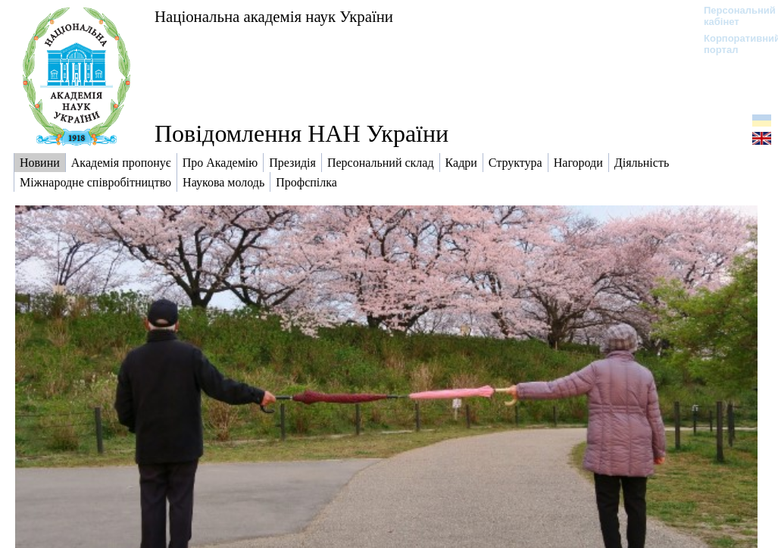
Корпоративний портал (732, 44)
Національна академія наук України (274, 16)
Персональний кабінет (732, 16)
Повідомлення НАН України (301, 133)
